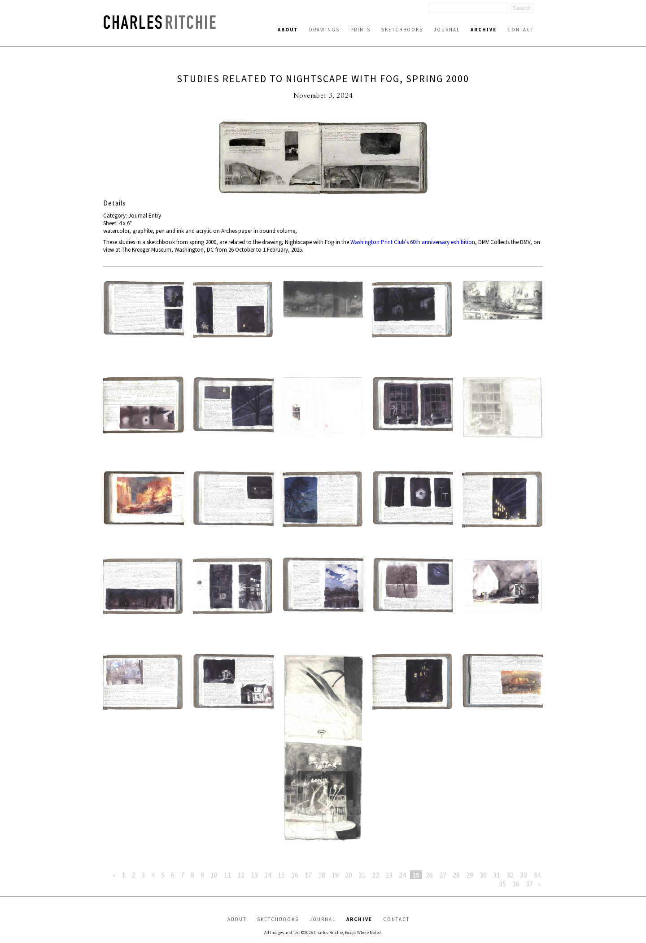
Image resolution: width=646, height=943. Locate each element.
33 (523, 874)
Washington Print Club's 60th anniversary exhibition (412, 242)
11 (227, 874)
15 (281, 874)
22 (375, 874)
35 (502, 883)
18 (321, 874)
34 (537, 874)
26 (429, 874)
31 (496, 874)
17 (308, 874)
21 (362, 874)
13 (254, 874)
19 (335, 874)
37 (529, 883)
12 (240, 874)
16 (294, 874)
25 (415, 874)
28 (456, 874)
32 (510, 874)
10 (214, 874)
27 (442, 874)
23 (389, 874)
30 (483, 874)
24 (402, 874)
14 (267, 874)
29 (469, 874)
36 (515, 883)
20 (348, 874)
